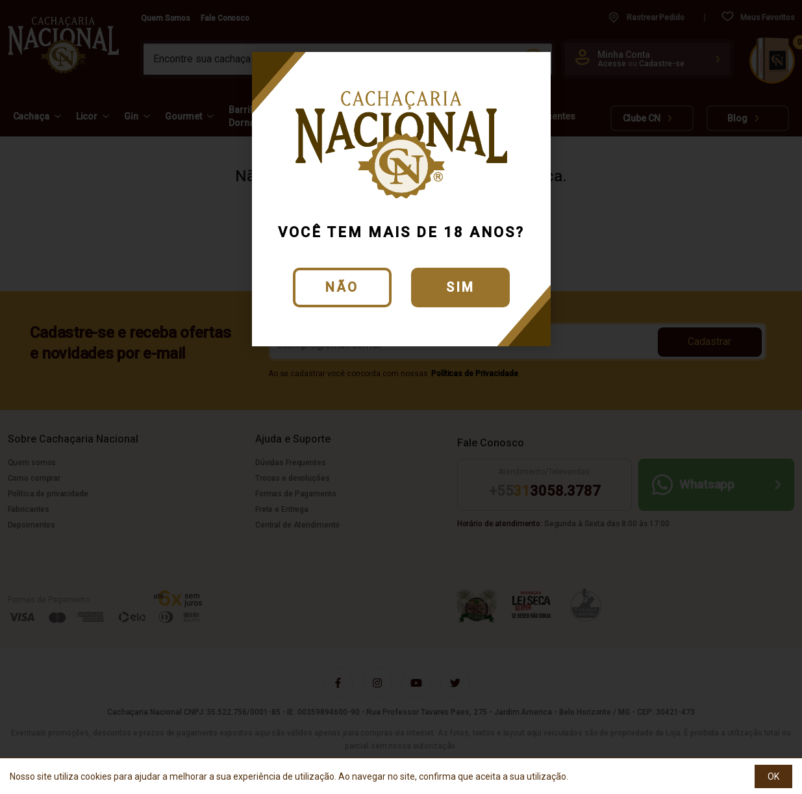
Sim (460, 287)
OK (773, 776)
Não (341, 287)
